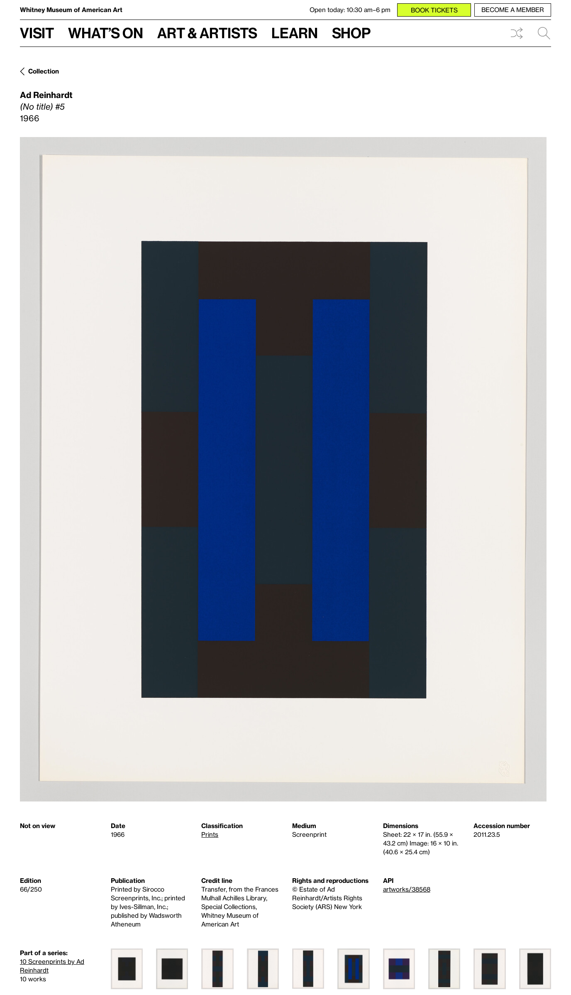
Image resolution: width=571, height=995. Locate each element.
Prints (209, 834)
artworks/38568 (406, 889)
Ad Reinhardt (46, 95)
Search (544, 33)
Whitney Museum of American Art (71, 9)
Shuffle (516, 33)
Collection (43, 71)
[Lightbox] (283, 469)
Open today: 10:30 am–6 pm (350, 9)
